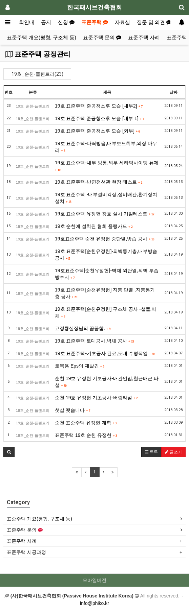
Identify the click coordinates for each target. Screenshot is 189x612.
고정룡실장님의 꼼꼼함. (82, 328)
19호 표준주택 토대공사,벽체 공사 (94, 341)
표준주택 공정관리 (37, 54)
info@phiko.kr (94, 603)
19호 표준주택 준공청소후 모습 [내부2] (99, 106)
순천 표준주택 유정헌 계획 (86, 422)
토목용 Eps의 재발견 (80, 366)
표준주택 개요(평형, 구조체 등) (41, 37)
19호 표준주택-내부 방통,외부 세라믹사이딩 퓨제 (107, 166)
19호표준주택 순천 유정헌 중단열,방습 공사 (104, 238)
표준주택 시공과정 (26, 552)
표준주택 (94, 22)
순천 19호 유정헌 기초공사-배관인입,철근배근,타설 (107, 382)
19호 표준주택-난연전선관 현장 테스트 (99, 182)
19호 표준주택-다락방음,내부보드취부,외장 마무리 (106, 147)
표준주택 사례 (144, 37)
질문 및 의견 (154, 22)
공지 (46, 22)
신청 (66, 22)
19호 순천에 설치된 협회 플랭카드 (94, 226)
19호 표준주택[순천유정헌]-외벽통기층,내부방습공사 (106, 255)
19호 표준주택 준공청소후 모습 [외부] (97, 131)
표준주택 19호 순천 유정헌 (86, 435)
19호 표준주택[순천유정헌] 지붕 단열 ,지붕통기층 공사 (105, 293)
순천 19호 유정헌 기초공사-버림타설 (96, 397)
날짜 (173, 92)
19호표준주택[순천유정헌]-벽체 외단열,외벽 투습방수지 (107, 274)
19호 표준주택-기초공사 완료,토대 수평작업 (104, 353)
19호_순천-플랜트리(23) (37, 74)
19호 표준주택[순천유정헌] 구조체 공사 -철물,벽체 (105, 312)
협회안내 (24, 22)
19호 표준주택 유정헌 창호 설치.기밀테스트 (104, 213)
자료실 (122, 22)
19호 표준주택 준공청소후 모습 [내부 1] (99, 118)
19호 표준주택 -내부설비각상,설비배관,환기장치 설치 (106, 198)
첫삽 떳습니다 (72, 410)
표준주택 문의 (102, 37)
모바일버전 (94, 580)
